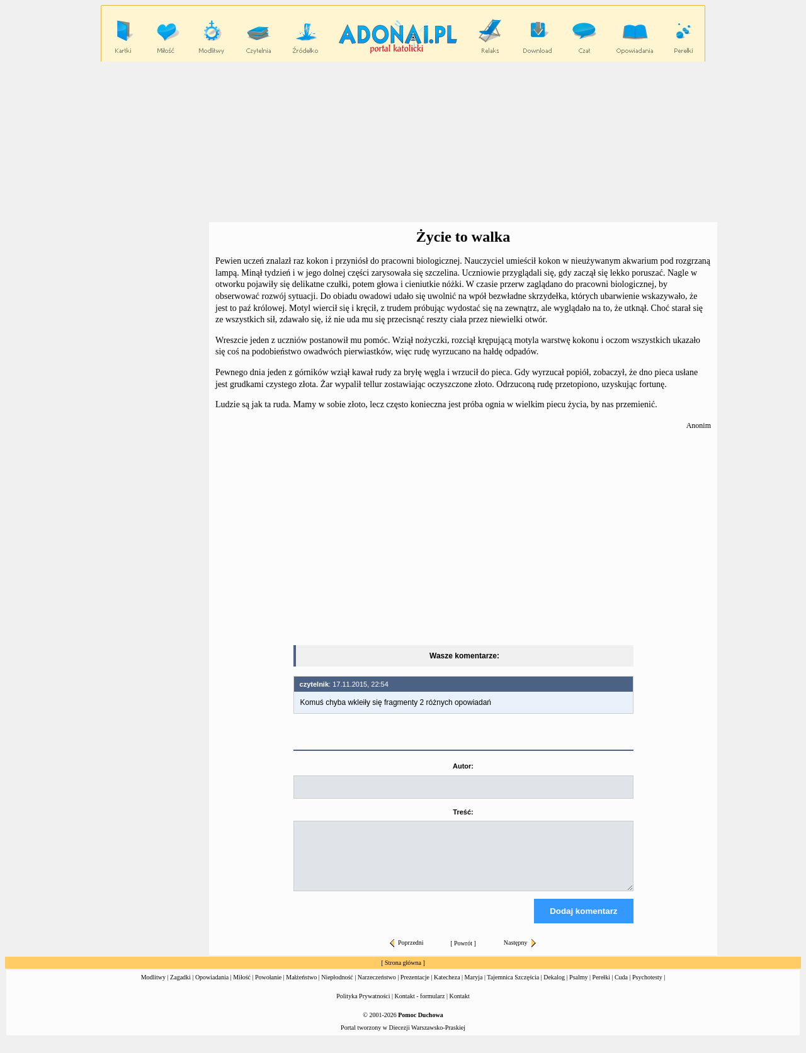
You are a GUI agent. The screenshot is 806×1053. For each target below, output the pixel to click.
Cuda (621, 988)
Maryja (474, 988)
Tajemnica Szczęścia (513, 988)
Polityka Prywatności (363, 1007)
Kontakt (460, 1007)
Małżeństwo (301, 988)
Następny (520, 953)
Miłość (242, 988)
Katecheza (447, 988)
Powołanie (268, 988)
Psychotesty (647, 988)
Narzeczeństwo (377, 988)
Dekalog (554, 988)
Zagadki (180, 988)
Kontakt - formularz (420, 1007)
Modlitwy (153, 988)
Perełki (601, 988)
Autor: (463, 766)
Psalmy (578, 988)
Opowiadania (212, 988)
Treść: (463, 812)
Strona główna (403, 974)
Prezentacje (414, 988)
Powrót (463, 954)
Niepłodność (337, 988)
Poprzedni (407, 953)
